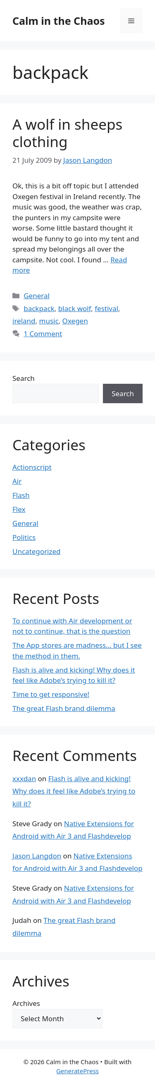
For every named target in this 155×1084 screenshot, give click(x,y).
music (49, 321)
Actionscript (32, 467)
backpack (39, 308)
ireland (24, 321)
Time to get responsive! (50, 694)
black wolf (74, 308)
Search (23, 378)
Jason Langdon (36, 856)
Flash (20, 495)
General (37, 295)
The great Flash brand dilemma (63, 708)
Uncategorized (36, 551)
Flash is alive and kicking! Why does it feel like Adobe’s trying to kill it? (73, 791)
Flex (18, 509)
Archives (26, 1003)
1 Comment (43, 333)
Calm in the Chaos (58, 21)
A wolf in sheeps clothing (67, 132)
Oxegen (75, 321)
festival (106, 308)
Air (16, 481)
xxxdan (24, 778)
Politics (24, 537)
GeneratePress (77, 1071)
